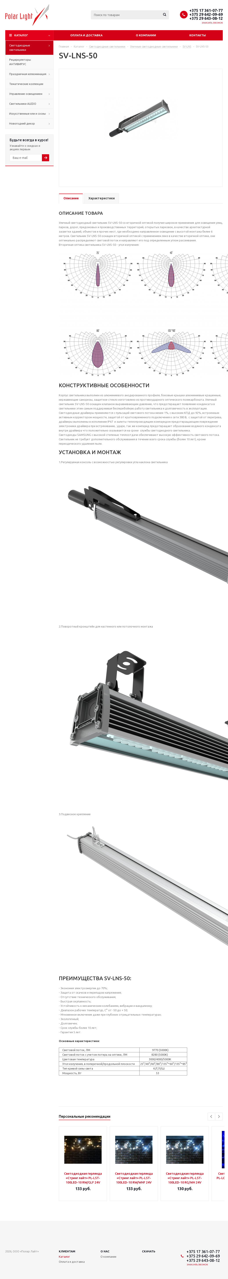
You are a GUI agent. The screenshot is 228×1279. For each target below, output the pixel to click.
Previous (211, 1116)
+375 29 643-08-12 (206, 18)
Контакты (197, 35)
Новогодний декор (22, 123)
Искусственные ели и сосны (27, 113)
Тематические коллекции (26, 83)
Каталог (21, 35)
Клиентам (67, 1251)
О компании (146, 35)
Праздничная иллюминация (27, 73)
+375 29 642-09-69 (206, 14)
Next (219, 1116)
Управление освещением (25, 93)
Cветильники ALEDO (22, 103)
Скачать (148, 1251)
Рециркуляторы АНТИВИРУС (20, 62)
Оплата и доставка (86, 35)
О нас (105, 1251)
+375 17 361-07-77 (206, 10)
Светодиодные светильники (19, 47)
